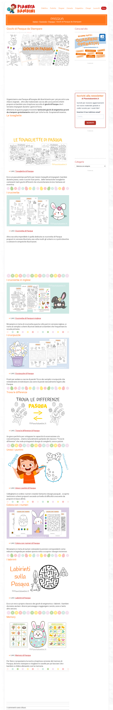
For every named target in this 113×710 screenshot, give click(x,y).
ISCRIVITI (90, 123)
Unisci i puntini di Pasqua (25, 488)
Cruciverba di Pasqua (24, 231)
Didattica (45, 8)
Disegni (89, 8)
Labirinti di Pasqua (22, 598)
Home (35, 22)
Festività (43, 22)
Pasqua (51, 22)
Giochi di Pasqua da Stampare (24, 28)
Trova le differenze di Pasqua (27, 431)
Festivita (53, 8)
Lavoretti (96, 8)
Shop (104, 8)
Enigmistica (79, 8)
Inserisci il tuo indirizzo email (88, 112)
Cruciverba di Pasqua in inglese (28, 318)
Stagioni (61, 8)
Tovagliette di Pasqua (24, 171)
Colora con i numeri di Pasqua (27, 543)
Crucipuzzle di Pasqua (24, 373)
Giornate (70, 8)
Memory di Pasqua (23, 655)
